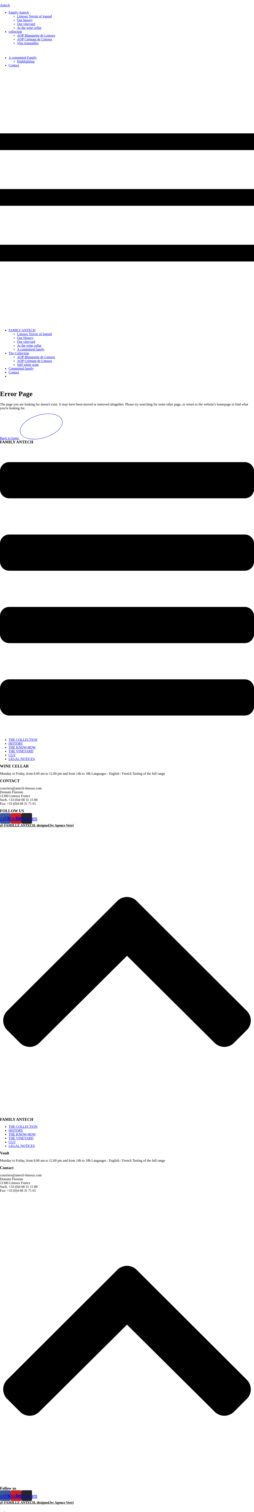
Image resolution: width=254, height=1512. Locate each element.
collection (15, 31)
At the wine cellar (29, 28)
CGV (12, 755)
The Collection (19, 353)
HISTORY (16, 743)
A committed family (31, 349)
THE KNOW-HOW (22, 747)
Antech (5, 5)
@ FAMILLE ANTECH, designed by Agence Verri (37, 825)
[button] (127, 198)
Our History (25, 338)
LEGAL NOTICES (22, 759)
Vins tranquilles (28, 43)
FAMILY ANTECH (22, 330)
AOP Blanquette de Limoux (36, 35)
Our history (25, 20)
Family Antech (19, 12)
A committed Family (23, 57)
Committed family (21, 368)
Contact (14, 65)
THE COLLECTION (23, 740)
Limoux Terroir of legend (34, 16)
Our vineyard (26, 24)
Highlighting (26, 61)
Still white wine (28, 365)
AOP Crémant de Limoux (34, 39)
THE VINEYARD (21, 751)
